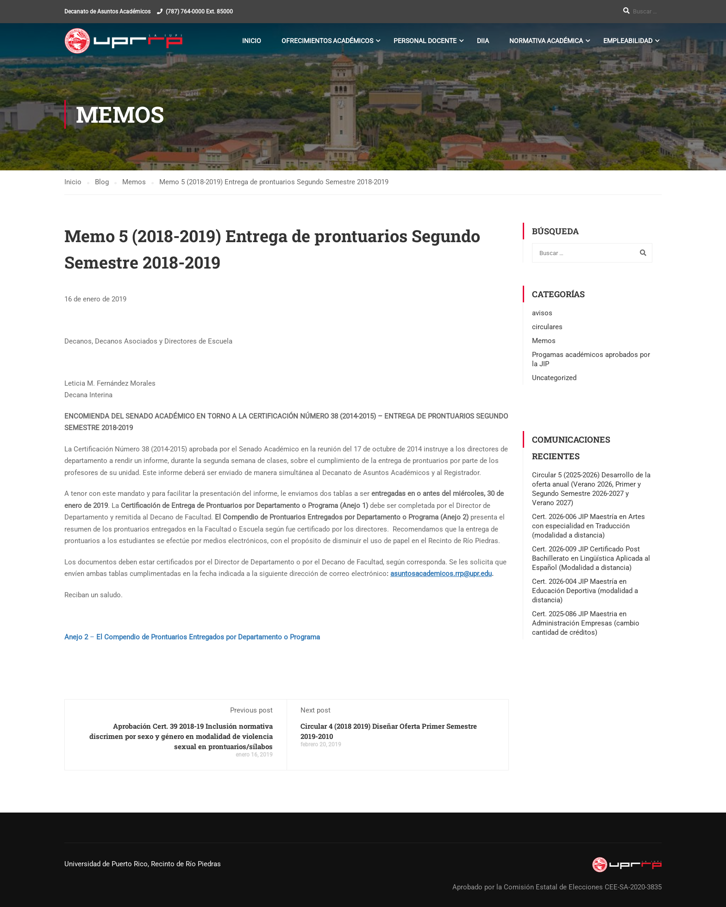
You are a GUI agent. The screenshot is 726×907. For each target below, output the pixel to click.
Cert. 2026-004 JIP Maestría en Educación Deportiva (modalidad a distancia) (585, 590)
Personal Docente (425, 40)
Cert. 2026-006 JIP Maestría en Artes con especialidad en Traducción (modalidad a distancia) (588, 526)
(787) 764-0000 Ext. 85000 (199, 11)
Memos (544, 341)
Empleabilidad (627, 40)
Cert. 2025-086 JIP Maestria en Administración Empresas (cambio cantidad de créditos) (585, 623)
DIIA (483, 40)
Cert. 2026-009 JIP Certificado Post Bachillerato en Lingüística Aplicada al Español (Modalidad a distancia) (591, 558)
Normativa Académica (546, 40)
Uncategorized (554, 378)
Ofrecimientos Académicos (327, 40)
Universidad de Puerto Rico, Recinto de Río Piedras (142, 864)
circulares (547, 327)
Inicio (251, 40)
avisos (542, 313)
